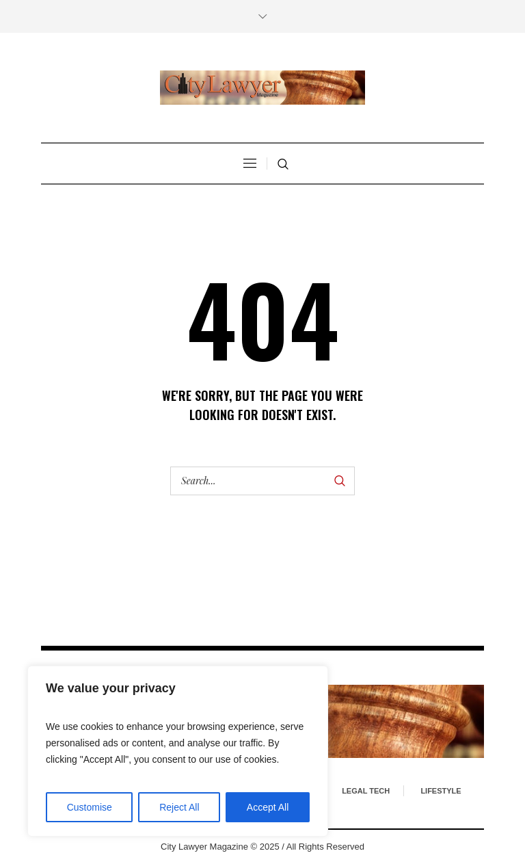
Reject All (179, 807)
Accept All (267, 807)
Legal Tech (366, 791)
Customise (89, 807)
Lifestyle (440, 791)
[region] (177, 751)
